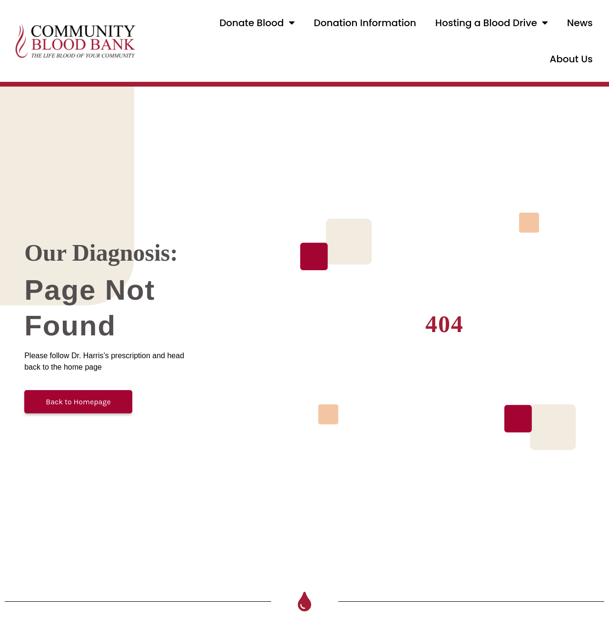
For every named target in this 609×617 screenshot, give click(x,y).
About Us (571, 59)
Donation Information (365, 22)
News (580, 22)
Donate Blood (257, 22)
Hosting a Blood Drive (491, 22)
